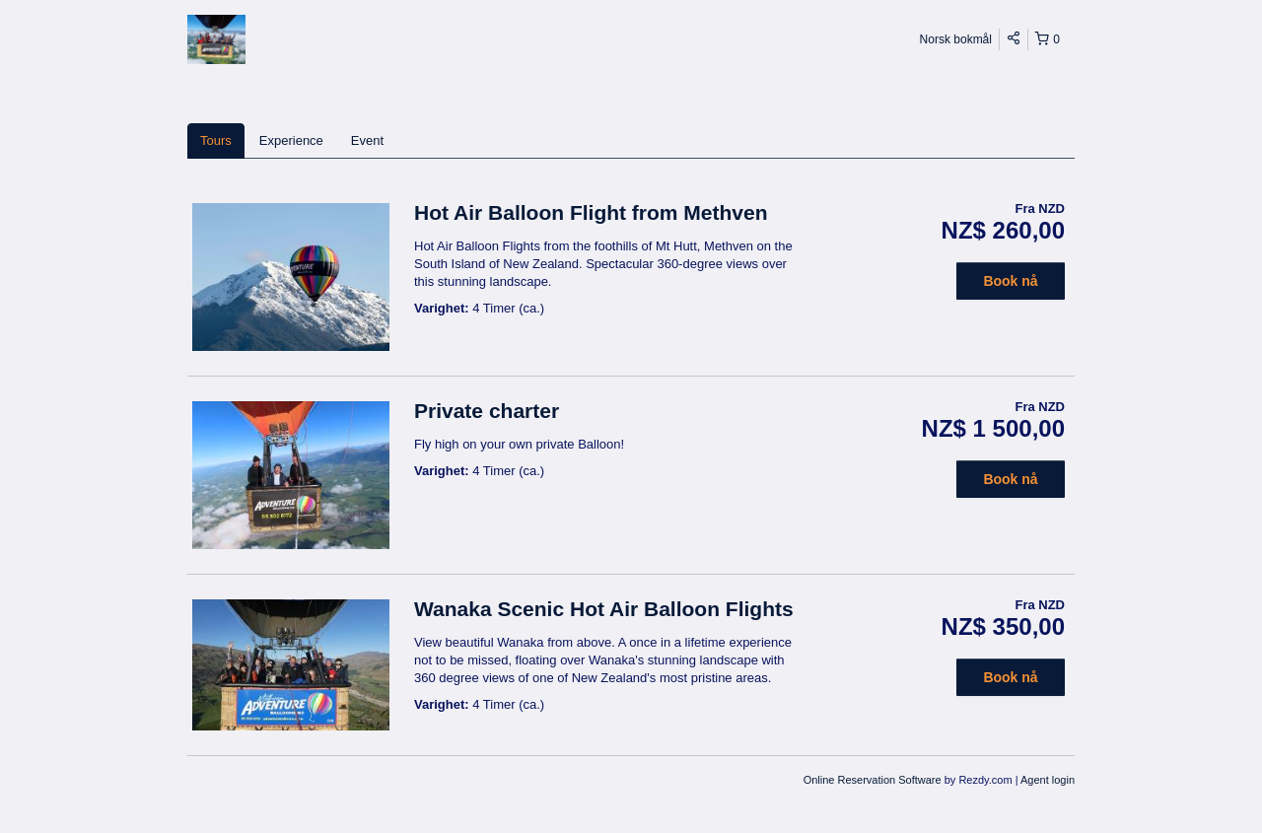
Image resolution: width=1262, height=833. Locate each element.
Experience (291, 140)
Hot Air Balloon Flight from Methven (591, 212)
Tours (216, 140)
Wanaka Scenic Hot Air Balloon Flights (604, 608)
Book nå (1010, 281)
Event (367, 140)
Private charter (486, 410)
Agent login (1047, 780)
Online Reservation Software (873, 780)
